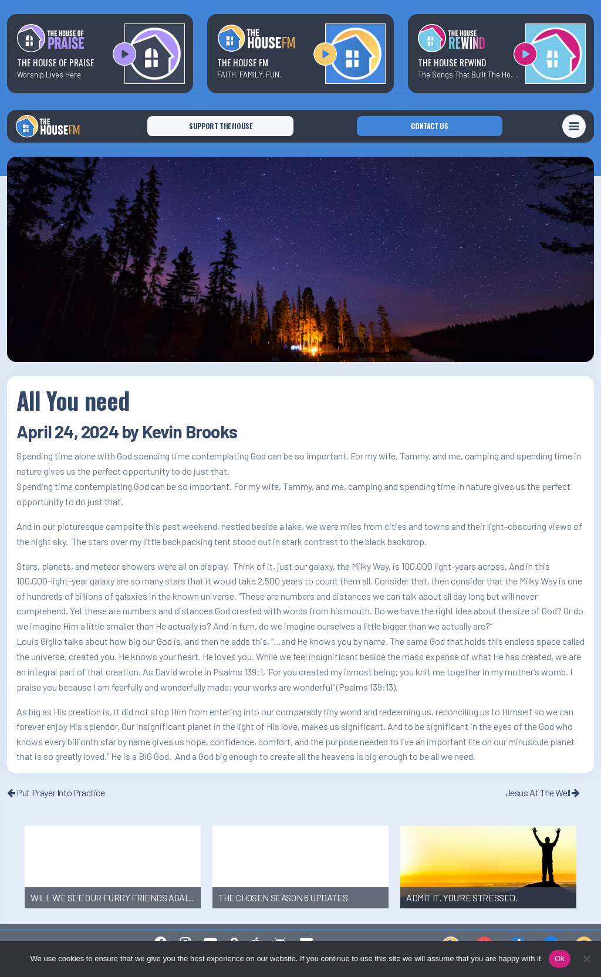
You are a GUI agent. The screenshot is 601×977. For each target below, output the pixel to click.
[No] (586, 959)
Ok (560, 958)
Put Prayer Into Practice (56, 792)
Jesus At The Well (542, 792)
